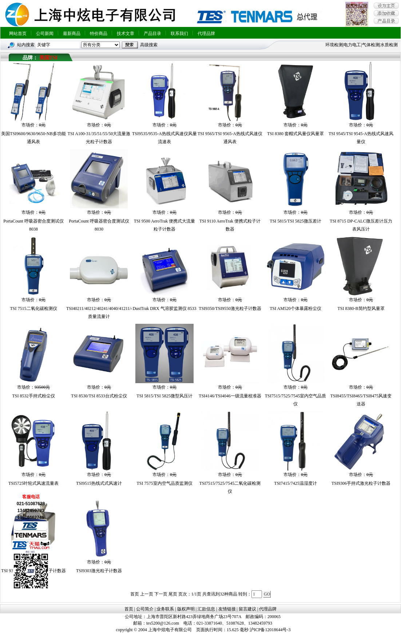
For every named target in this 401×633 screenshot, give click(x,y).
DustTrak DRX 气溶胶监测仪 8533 (164, 308)
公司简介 (145, 609)
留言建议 (247, 609)
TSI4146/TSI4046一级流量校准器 (230, 395)
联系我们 (179, 33)
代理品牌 (206, 33)
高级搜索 (149, 44)
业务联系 (165, 609)
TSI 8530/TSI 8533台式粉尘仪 (99, 395)
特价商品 (98, 33)
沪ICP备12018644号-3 (270, 629)
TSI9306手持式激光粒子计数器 (360, 483)
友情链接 (227, 609)
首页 (128, 609)
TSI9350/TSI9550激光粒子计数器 (230, 308)
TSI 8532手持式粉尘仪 (33, 395)
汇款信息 (206, 609)
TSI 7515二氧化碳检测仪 (33, 308)
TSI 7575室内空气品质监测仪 (164, 483)
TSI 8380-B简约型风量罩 (361, 308)
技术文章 (125, 33)
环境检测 (334, 44)
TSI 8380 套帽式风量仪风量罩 (295, 133)
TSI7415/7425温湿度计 (295, 483)
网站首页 (18, 33)
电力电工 (352, 44)
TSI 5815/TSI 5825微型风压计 (164, 395)
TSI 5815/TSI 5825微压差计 (295, 221)
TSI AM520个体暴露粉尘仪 (295, 308)
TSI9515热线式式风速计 (99, 483)
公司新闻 (44, 33)
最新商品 (71, 33)
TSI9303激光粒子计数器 (99, 570)
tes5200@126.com (162, 623)
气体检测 (371, 44)
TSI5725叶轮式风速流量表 (33, 483)
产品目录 (152, 33)
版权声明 (186, 609)
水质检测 (389, 44)
